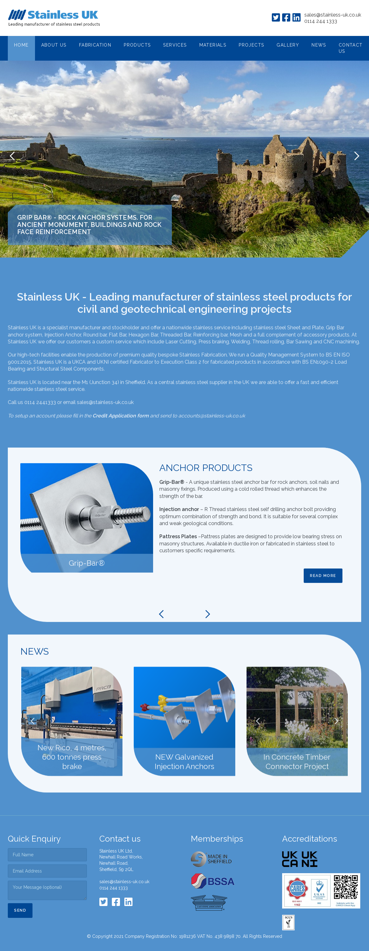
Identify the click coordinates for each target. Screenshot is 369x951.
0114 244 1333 (320, 21)
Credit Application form (120, 435)
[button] (54, 45)
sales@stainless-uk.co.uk (332, 15)
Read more (323, 595)
